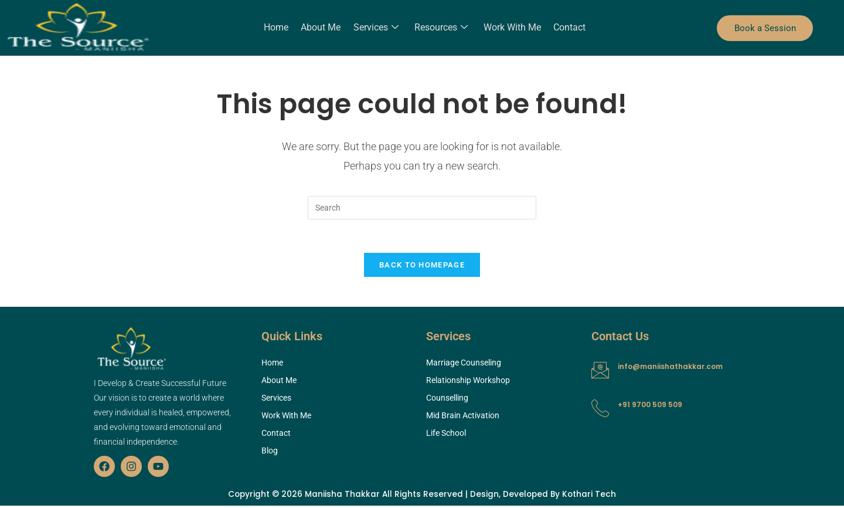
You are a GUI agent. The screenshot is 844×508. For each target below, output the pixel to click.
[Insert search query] (422, 207)
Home (278, 27)
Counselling (447, 400)
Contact (568, 27)
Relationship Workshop (468, 382)
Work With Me (511, 27)
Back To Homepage (422, 267)
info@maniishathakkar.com (670, 369)
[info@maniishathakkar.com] (600, 372)
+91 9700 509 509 (650, 407)
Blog (269, 453)
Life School (446, 435)
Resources (440, 28)
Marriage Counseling (463, 365)
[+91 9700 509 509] (600, 410)
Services (376, 28)
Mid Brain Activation (462, 417)
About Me (322, 27)
